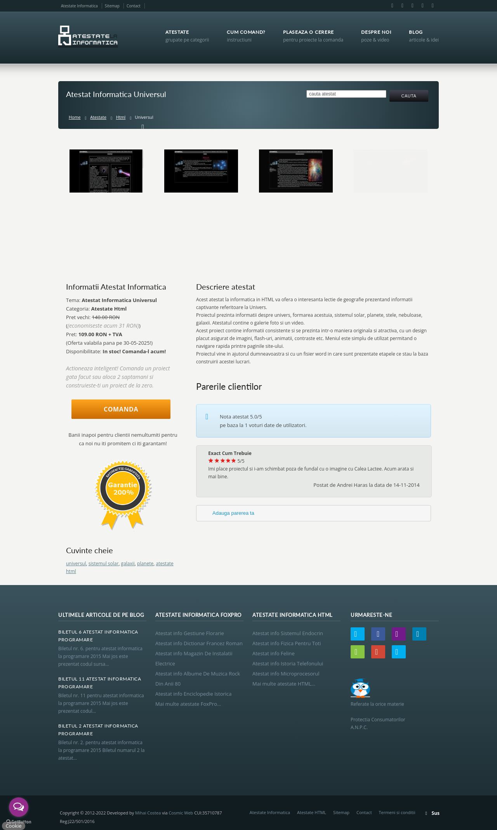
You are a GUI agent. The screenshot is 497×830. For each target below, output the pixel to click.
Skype (432, 6)
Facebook (392, 6)
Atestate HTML (311, 812)
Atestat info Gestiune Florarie (189, 633)
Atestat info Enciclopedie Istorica (193, 693)
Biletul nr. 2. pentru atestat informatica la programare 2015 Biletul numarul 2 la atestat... (101, 750)
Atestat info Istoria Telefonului (287, 663)
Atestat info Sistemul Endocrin (287, 633)
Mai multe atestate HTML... (283, 683)
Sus (436, 813)
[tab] (313, 513)
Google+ (422, 6)
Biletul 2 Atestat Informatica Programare (98, 729)
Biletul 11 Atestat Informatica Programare (99, 682)
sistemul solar (104, 563)
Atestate (98, 117)
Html (121, 117)
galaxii (128, 563)
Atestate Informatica (79, 6)
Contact (134, 6)
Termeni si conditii (397, 812)
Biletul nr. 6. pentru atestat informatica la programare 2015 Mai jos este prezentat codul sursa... (100, 656)
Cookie (13, 825)
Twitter (358, 634)
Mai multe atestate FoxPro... (188, 703)
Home (75, 117)
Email (402, 6)
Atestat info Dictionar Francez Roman (199, 643)
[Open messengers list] (18, 807)
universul (76, 563)
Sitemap (112, 6)
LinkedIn (412, 6)
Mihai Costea (148, 813)
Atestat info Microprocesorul (286, 673)
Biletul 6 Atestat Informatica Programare (98, 635)
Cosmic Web (181, 813)
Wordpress (358, 651)
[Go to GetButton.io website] (18, 822)
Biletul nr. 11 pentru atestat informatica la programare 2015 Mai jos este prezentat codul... (101, 703)
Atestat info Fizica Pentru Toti (286, 643)
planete (145, 563)
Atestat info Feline (273, 653)
